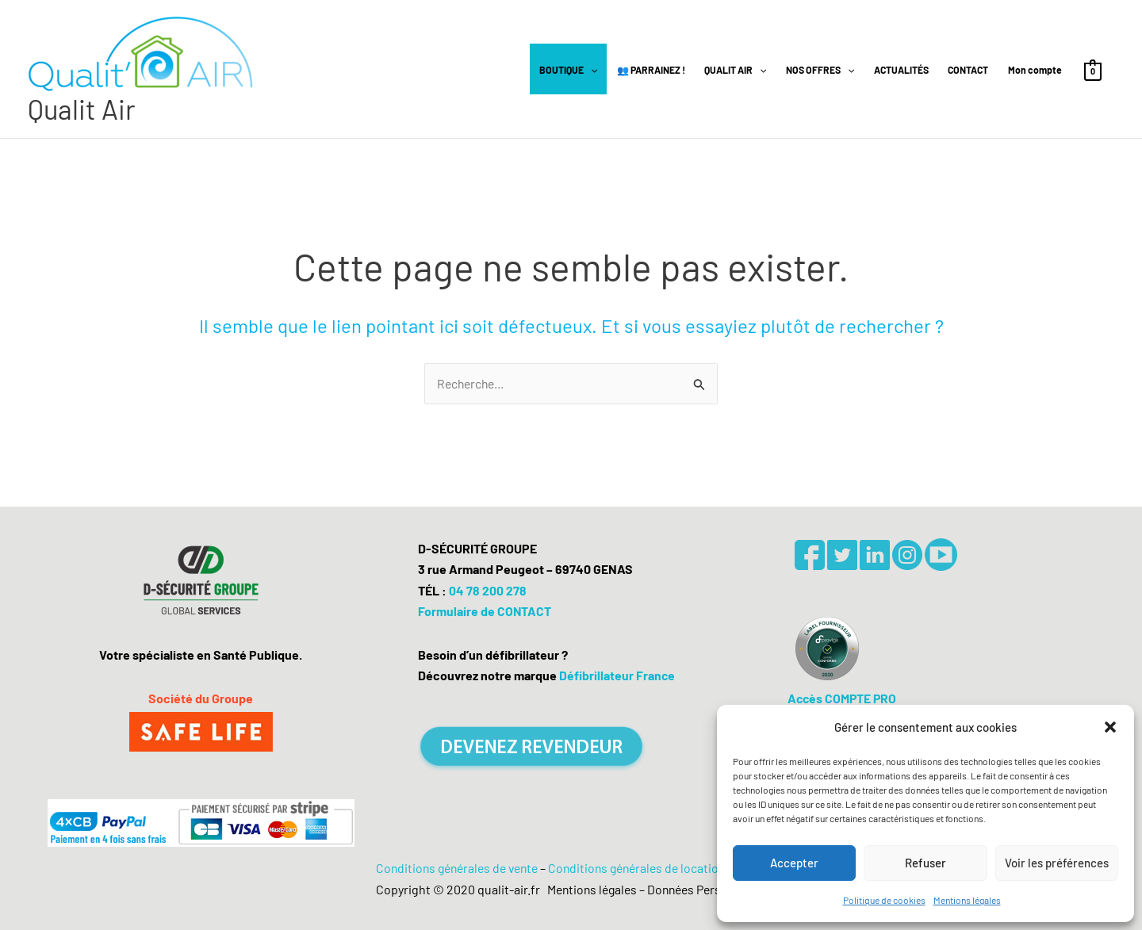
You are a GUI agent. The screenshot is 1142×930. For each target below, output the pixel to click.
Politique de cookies (884, 899)
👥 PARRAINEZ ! (651, 70)
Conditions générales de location (642, 867)
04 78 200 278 (488, 590)
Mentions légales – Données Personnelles (654, 889)
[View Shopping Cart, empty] (1093, 70)
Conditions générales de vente (453, 867)
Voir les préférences (1057, 862)
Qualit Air (82, 109)
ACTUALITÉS (901, 70)
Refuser (925, 862)
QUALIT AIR (735, 70)
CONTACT (968, 70)
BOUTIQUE (568, 70)
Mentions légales (967, 899)
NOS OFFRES (820, 70)
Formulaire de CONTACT (485, 610)
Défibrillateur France (617, 675)
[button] (1110, 727)
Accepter (794, 862)
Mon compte (1035, 70)
